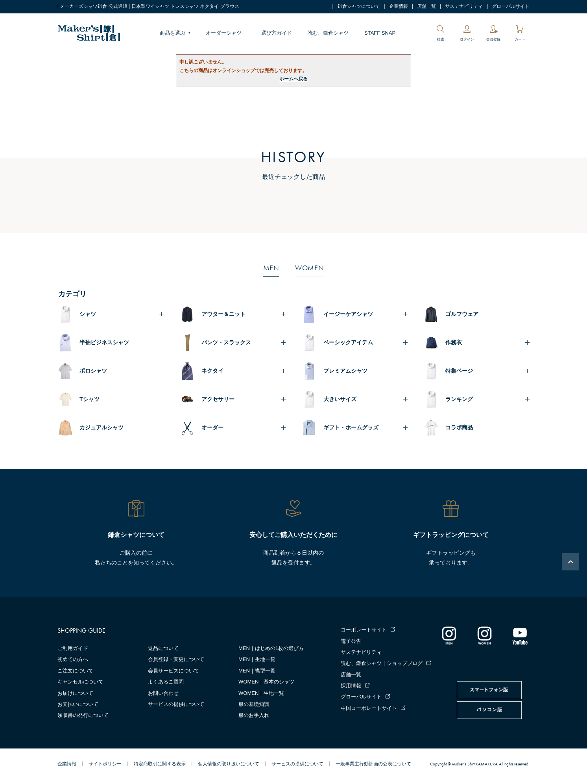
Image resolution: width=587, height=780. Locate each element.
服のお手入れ (253, 715)
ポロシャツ (93, 371)
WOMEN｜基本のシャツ (266, 682)
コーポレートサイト (364, 630)
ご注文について (75, 671)
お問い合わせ (163, 693)
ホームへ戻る (293, 79)
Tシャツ (89, 399)
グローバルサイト (511, 6)
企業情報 (398, 6)
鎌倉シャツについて (359, 6)
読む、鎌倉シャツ (328, 33)
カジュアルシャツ (101, 427)
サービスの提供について (176, 704)
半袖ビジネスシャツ (104, 342)
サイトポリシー (105, 764)
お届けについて (75, 693)
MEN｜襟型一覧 (256, 671)
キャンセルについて (80, 682)
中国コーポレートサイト (369, 708)
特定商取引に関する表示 (160, 764)
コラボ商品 (459, 427)
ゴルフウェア (461, 314)
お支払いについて (77, 704)
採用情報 (351, 686)
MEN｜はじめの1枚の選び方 (271, 648)
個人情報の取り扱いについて (228, 764)
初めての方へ (72, 659)
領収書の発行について (83, 715)
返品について (163, 648)
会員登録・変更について (176, 659)
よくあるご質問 (166, 682)
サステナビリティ (464, 6)
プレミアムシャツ (345, 371)
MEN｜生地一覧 (256, 659)
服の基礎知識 (253, 704)
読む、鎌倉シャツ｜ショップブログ (382, 663)
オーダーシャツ (224, 33)
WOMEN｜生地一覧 (261, 693)
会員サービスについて (173, 671)
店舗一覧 (426, 6)
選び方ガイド (276, 33)
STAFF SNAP (379, 33)
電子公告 (351, 641)
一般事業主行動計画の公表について (373, 764)
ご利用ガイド (72, 648)
